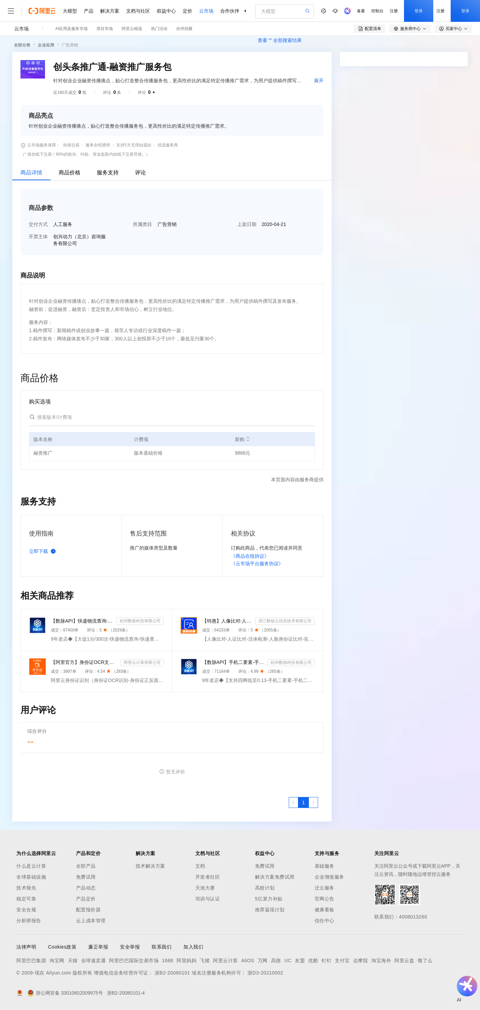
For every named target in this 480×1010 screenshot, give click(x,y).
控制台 (377, 11)
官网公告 (324, 898)
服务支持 (108, 172)
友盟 (300, 960)
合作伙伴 (229, 11)
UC (287, 960)
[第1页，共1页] (303, 802)
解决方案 (109, 11)
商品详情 (31, 172)
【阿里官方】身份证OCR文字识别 (84, 662)
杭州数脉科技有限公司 (140, 620)
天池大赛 (205, 888)
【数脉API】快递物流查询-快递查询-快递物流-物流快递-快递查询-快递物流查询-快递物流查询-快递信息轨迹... (82, 621)
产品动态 (86, 888)
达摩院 (360, 960)
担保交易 (71, 145)
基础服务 (324, 866)
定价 (187, 11)
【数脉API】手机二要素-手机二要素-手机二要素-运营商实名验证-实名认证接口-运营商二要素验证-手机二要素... (233, 662)
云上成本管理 (91, 920)
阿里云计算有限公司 (142, 662)
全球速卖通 (93, 960)
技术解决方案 (150, 866)
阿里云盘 (404, 960)
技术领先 (26, 888)
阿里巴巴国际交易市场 (134, 960)
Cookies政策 (62, 947)
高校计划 (265, 888)
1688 (167, 960)
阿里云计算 (225, 960)
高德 (276, 960)
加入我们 (193, 947)
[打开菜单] (11, 11)
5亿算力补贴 (269, 898)
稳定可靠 (26, 898)
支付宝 (342, 960)
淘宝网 (56, 960)
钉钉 (326, 960)
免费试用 (86, 877)
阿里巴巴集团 (31, 960)
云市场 (206, 11)
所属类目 (142, 224)
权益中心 (166, 11)
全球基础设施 (31, 877)
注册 (394, 11)
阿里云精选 (132, 28)
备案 (361, 11)
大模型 (70, 11)
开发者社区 (207, 877)
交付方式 (38, 224)
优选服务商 (168, 145)
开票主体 (38, 236)
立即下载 (43, 551)
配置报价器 (88, 909)
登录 (419, 11)
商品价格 (69, 172)
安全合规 (26, 909)
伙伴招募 (184, 28)
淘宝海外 (381, 960)
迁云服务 (324, 888)
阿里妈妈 (186, 960)
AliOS (247, 960)
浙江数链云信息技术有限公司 (285, 620)
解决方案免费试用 (275, 877)
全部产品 (86, 866)
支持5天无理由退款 (133, 145)
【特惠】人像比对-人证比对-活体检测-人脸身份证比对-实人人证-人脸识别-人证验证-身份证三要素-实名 (227, 621)
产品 (88, 11)
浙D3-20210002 (265, 973)
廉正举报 (98, 947)
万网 (263, 960)
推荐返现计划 (270, 909)
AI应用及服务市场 (71, 28)
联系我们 (161, 947)
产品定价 (86, 898)
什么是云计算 (31, 866)
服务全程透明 (98, 145)
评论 (140, 172)
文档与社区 (138, 11)
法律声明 (26, 947)
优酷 (313, 960)
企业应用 (46, 45)
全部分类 (22, 45)
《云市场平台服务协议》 (257, 563)
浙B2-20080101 (172, 973)
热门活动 (159, 28)
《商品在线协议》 (250, 556)
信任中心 (324, 920)
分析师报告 (28, 920)
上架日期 (246, 224)
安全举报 (130, 947)
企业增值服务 (329, 877)
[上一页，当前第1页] (293, 802)
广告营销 (70, 45)
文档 (200, 866)
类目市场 (104, 28)
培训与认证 (207, 898)
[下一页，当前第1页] (313, 802)
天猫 (73, 960)
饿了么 (425, 960)
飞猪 (205, 960)
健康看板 (324, 909)
